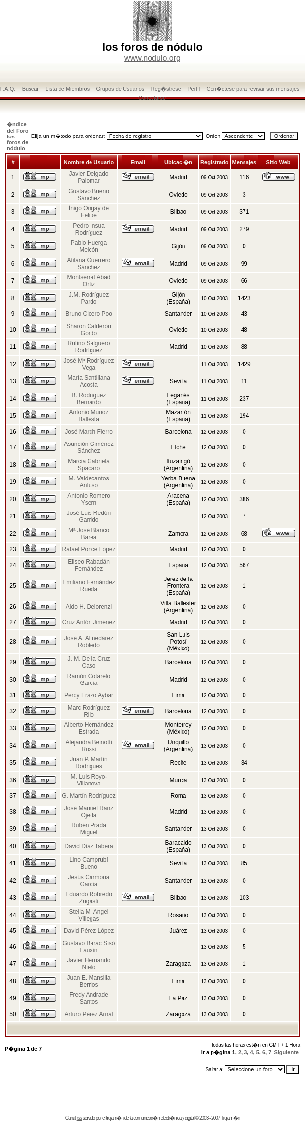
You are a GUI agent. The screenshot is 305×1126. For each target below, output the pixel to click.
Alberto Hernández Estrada (88, 728)
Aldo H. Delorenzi (89, 606)
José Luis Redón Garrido (89, 516)
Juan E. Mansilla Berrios (88, 981)
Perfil (193, 89)
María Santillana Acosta (88, 381)
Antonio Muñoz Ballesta (88, 416)
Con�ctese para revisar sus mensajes (253, 89)
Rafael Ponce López (88, 549)
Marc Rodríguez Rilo (89, 711)
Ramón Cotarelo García (88, 679)
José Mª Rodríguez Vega (89, 364)
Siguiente (286, 1052)
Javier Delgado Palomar (88, 177)
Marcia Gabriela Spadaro (89, 465)
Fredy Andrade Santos (88, 998)
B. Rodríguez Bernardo (88, 399)
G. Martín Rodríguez (89, 795)
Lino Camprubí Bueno (88, 863)
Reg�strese (166, 89)
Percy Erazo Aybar (88, 695)
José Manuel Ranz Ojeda (88, 812)
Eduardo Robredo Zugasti (88, 898)
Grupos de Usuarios (120, 89)
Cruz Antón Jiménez (88, 622)
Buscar (30, 89)
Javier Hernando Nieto (88, 964)
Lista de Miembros (67, 89)
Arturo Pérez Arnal (88, 1014)
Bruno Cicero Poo (88, 313)
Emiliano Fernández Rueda (88, 586)
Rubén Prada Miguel (88, 829)
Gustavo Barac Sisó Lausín (88, 947)
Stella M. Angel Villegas (88, 915)
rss (79, 1118)
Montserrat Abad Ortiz (88, 281)
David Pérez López (89, 930)
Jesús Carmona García (88, 880)
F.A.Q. (8, 89)
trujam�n (114, 1118)
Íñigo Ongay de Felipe (89, 212)
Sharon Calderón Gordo (88, 330)
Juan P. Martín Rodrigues (89, 763)
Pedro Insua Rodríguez (89, 229)
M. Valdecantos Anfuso (89, 482)
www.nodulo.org (152, 58)
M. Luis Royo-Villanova (89, 780)
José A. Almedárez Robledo (88, 641)
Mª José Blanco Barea (88, 534)
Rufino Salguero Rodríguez (88, 347)
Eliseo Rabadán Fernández (89, 565)
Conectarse (152, 98)
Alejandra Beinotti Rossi (88, 745)
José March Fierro (89, 431)
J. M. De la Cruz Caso (89, 662)
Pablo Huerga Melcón (89, 246)
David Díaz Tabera (88, 846)
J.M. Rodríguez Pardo (89, 298)
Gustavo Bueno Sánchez (88, 195)
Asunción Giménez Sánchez (89, 447)
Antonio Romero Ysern (88, 499)
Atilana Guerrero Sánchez (88, 264)
